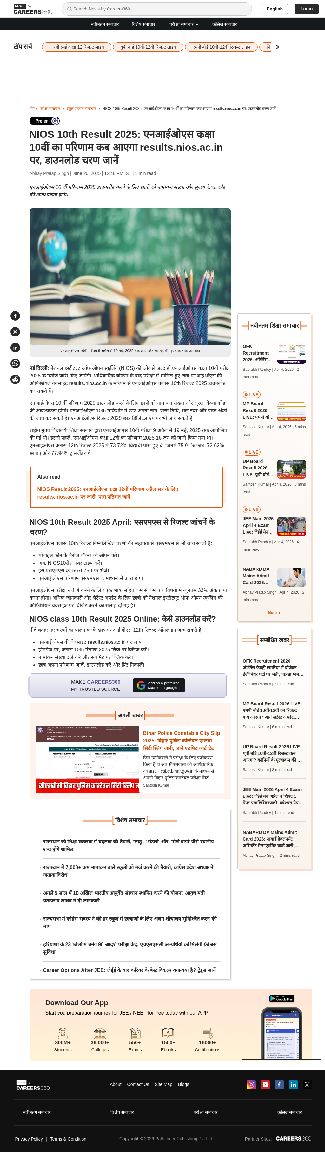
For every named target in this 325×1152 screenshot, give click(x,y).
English (275, 8)
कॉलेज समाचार (224, 24)
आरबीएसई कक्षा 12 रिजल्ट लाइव (76, 47)
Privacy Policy (29, 1139)
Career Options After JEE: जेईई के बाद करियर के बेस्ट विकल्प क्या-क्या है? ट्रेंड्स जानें (129, 970)
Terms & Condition (68, 1139)
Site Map (163, 1084)
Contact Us (138, 1084)
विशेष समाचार (143, 24)
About (116, 1084)
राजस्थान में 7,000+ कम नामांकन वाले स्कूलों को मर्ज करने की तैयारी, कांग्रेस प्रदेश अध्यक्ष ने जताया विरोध (128, 871)
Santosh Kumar (156, 785)
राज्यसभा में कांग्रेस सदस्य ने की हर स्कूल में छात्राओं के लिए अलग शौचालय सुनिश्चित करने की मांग (129, 922)
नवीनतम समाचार (105, 24)
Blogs (183, 1084)
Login (306, 8)
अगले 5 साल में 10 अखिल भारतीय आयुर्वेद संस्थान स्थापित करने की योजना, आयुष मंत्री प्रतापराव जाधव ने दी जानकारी (124, 896)
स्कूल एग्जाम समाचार (81, 108)
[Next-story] (92, 759)
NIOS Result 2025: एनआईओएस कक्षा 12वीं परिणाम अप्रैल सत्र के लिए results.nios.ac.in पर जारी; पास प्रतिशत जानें (107, 493)
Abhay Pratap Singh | (51, 173)
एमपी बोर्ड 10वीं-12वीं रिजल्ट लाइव (221, 47)
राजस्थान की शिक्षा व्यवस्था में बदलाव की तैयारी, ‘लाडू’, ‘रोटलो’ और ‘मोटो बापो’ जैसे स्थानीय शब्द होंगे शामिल (128, 845)
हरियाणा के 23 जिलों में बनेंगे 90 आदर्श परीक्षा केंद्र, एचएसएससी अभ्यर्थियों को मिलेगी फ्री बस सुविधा (130, 948)
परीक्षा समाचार (184, 24)
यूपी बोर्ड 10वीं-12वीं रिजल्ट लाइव (148, 47)
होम (32, 108)
